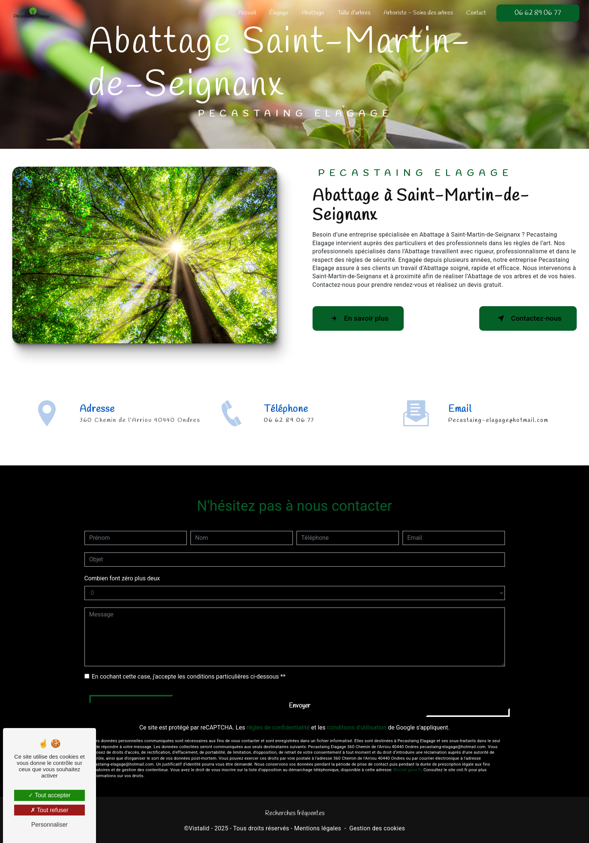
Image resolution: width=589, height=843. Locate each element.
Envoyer (299, 697)
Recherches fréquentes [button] (294, 813)
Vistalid (199, 828)
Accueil (247, 13)
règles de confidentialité (278, 718)
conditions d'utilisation (357, 718)
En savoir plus (358, 318)
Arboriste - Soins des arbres (418, 13)
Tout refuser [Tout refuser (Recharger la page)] (49, 810)
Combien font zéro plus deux (122, 569)
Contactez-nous (527, 318)
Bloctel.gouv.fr (407, 761)
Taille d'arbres (353, 13)
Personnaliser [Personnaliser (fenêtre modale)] (49, 824)
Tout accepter (49, 795)
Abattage (313, 13)
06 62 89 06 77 (538, 13)
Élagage (278, 13)
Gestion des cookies (377, 828)
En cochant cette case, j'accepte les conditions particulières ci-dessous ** (189, 667)
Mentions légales (317, 828)
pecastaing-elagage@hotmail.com (498, 412)
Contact (476, 13)
